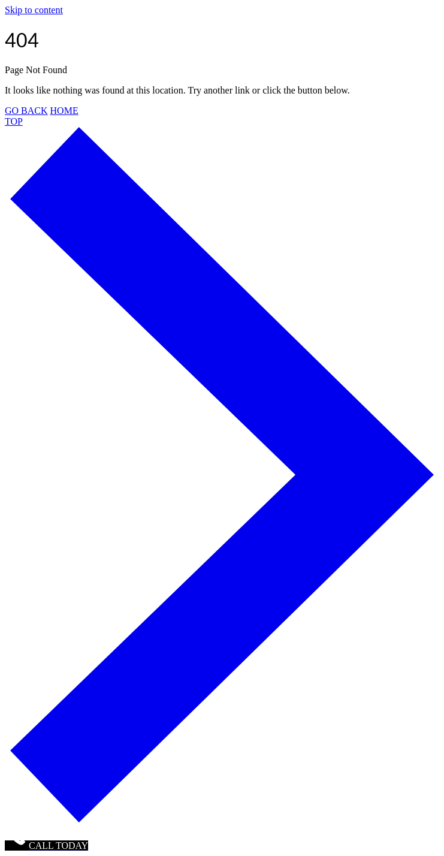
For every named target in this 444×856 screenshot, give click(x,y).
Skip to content (34, 10)
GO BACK (26, 111)
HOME (64, 111)
